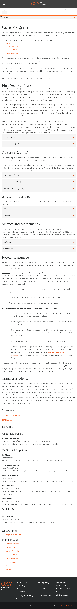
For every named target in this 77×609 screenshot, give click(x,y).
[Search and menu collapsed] (4, 4)
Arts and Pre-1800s (12, 46)
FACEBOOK (25, 596)
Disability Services (62, 595)
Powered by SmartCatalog (68, 606)
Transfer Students (12, 562)
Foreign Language (12, 53)
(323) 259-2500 (21, 591)
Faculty (8, 570)
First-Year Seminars (12, 543)
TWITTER (27, 596)
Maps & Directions (44, 595)
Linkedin (17, 598)
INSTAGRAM (30, 596)
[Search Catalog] (31, 9)
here (7, 127)
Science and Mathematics (14, 50)
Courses (8, 566)
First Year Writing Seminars (11, 415)
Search (4, 12)
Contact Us (42, 589)
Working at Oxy (43, 583)
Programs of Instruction (14, 535)
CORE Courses (7, 420)
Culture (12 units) (11, 547)
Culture (8, 43)
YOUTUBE (32, 596)
